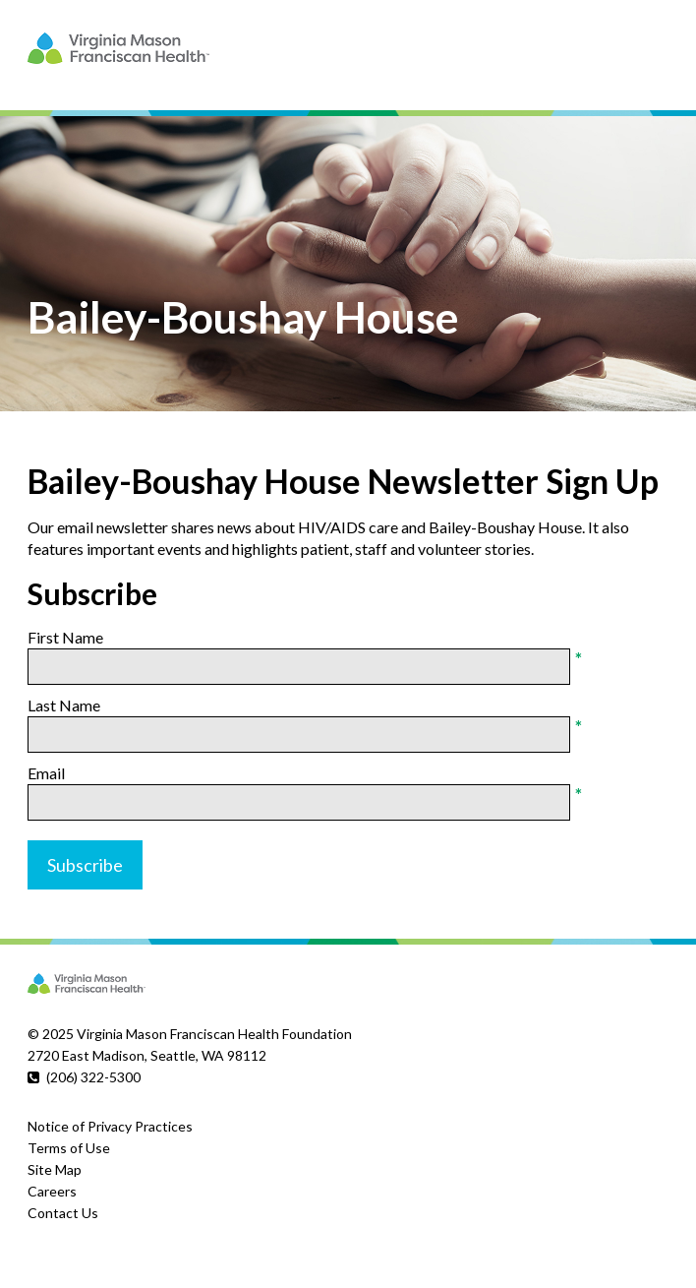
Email (46, 773)
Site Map (55, 1169)
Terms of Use (69, 1147)
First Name (65, 637)
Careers (52, 1191)
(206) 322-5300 (93, 1077)
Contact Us (63, 1212)
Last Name (64, 705)
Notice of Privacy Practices (110, 1126)
